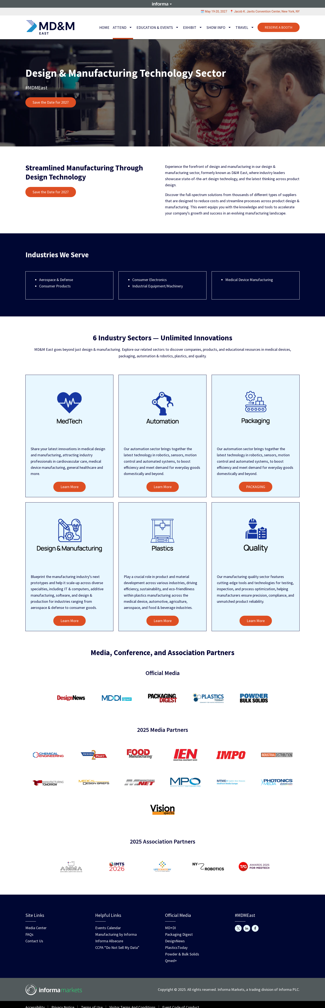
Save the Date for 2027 (51, 102)
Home (104, 27)
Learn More (69, 486)
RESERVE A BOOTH (278, 27)
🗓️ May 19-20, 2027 (214, 11)
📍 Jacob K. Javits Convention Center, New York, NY (265, 11)
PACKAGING (255, 486)
